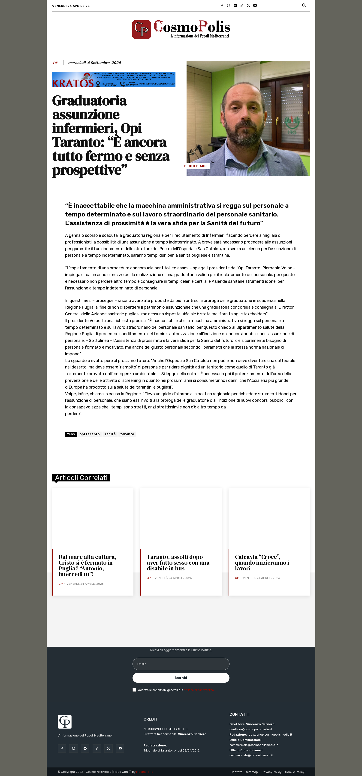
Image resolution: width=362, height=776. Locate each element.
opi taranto (90, 434)
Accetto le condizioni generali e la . (176, 690)
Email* (141, 664)
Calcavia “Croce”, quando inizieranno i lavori (262, 562)
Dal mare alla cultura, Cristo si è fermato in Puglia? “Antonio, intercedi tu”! (88, 565)
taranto (127, 434)
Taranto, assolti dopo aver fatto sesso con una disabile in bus (178, 562)
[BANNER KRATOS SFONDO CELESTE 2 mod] (113, 86)
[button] (304, 5)
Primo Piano (195, 166)
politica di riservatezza (199, 690)
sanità (110, 434)
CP (55, 63)
